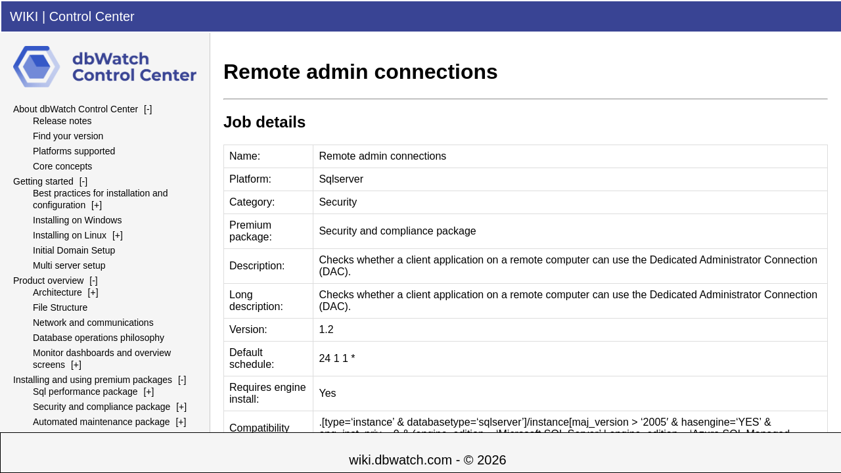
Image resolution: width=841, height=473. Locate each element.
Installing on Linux (69, 235)
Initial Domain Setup (74, 250)
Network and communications (93, 322)
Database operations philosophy (98, 337)
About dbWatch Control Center (75, 109)
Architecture (57, 292)
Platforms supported (74, 151)
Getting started (43, 181)
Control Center (92, 16)
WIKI (24, 16)
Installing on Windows (77, 220)
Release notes (62, 121)
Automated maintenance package (101, 422)
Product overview (48, 280)
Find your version (68, 136)
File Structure (60, 307)
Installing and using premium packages (92, 379)
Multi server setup (69, 265)
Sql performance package (85, 391)
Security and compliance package (101, 406)
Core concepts (62, 166)
